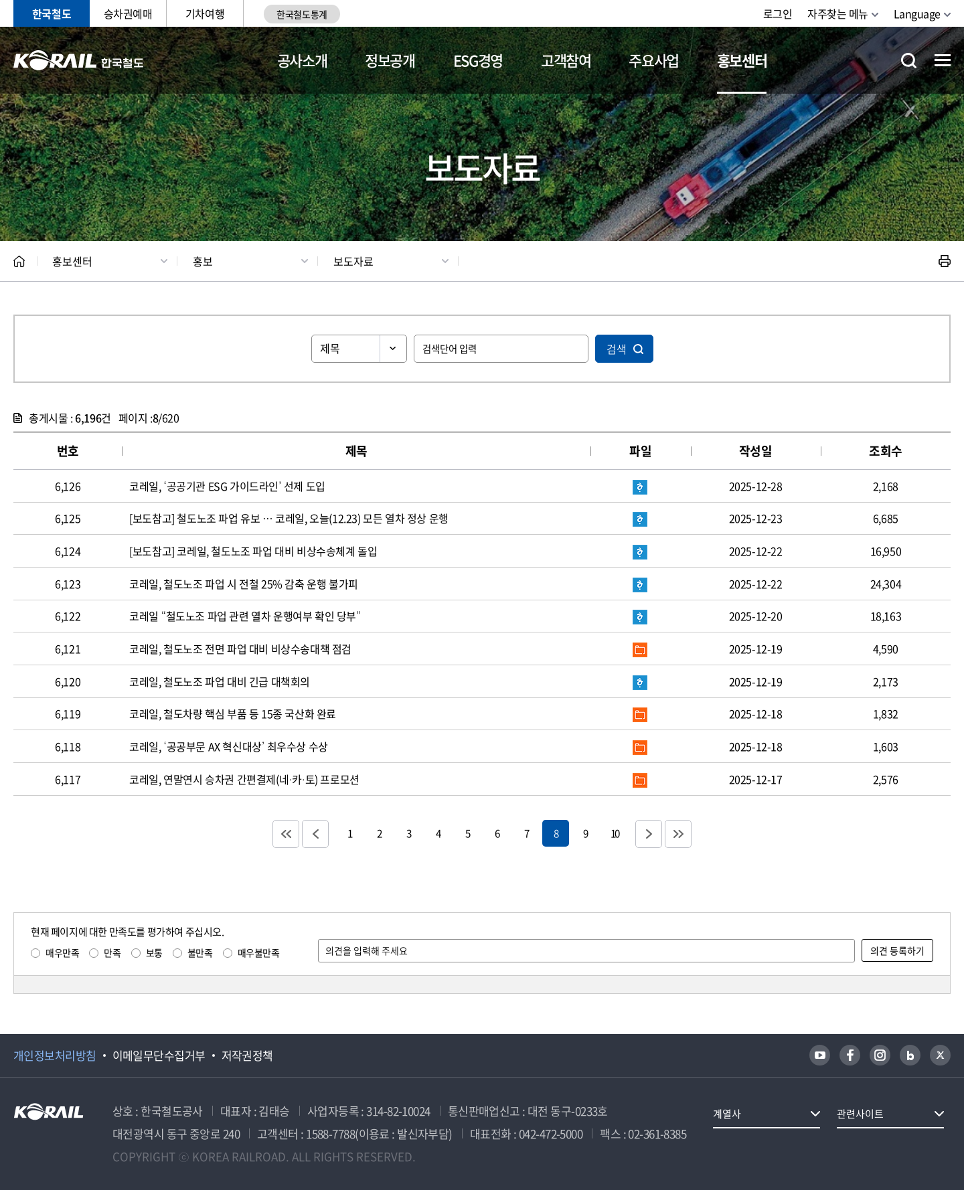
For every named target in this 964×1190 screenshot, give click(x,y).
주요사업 (654, 60)
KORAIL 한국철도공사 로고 (78, 60)
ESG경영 (478, 60)
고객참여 (566, 60)
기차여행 (204, 13)
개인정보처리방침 (54, 1055)
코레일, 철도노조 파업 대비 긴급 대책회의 (219, 681)
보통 (154, 952)
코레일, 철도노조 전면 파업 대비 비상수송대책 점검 (240, 649)
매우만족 (62, 952)
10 (615, 833)
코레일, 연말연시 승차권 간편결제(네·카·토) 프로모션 (244, 779)
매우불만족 (259, 952)
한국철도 (51, 13)
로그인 (778, 13)
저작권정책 (247, 1055)
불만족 (200, 952)
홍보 (203, 261)
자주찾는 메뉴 (837, 13)
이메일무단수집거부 (159, 1055)
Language (917, 13)
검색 (617, 349)
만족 (112, 952)
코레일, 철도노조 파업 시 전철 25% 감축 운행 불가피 (243, 584)
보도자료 (353, 261)
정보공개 (390, 60)
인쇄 (945, 261)
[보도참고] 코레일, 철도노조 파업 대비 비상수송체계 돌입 (253, 551)
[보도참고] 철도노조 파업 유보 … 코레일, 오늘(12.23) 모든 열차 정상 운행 (289, 518)
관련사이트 (860, 1113)
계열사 (727, 1113)
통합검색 (908, 60)
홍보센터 (742, 60)
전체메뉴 (943, 60)
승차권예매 (128, 13)
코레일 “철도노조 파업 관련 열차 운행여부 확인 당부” (245, 616)
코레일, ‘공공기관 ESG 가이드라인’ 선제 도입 (227, 486)
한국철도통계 (301, 14)
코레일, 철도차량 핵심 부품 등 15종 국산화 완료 (232, 713)
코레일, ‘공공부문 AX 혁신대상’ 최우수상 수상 (228, 746)
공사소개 (302, 60)
